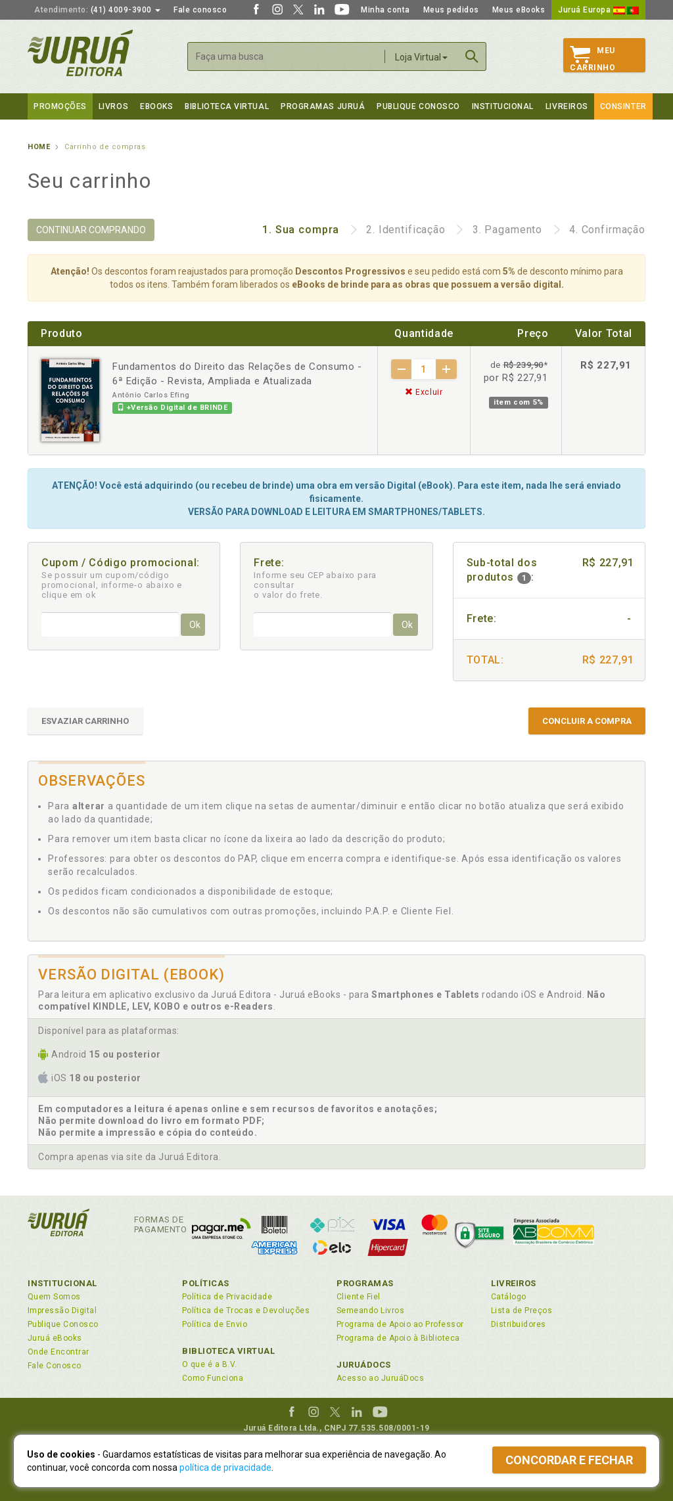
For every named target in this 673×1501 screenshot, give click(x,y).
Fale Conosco (54, 1365)
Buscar (472, 56)
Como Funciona (212, 1378)
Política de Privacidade (227, 1296)
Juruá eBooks (55, 1338)
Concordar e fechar (569, 1460)
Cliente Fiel (358, 1296)
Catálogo (508, 1296)
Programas (365, 1283)
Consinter (623, 106)
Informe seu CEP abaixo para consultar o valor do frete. (315, 585)
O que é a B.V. (209, 1364)
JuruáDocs (363, 1365)
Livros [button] (113, 106)
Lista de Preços (521, 1310)
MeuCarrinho (592, 59)
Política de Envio (214, 1324)
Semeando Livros (370, 1310)
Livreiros (566, 106)
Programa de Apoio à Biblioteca (398, 1338)
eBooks (156, 106)
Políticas (205, 1283)
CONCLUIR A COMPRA (587, 721)
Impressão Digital (62, 1310)
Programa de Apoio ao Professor (400, 1324)
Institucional (503, 106)
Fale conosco (200, 9)
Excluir (424, 392)
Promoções (60, 106)
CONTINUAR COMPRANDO (91, 230)
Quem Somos (54, 1296)
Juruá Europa (598, 9)
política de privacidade (225, 1467)
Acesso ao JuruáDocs (380, 1378)
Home (39, 147)
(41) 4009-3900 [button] (97, 9)
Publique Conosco (418, 106)
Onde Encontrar (58, 1351)
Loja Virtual (421, 57)
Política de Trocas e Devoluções (246, 1310)
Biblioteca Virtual (228, 1351)
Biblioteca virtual (227, 106)
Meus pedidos (451, 9)
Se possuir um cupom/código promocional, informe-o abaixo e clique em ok (111, 585)
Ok (194, 624)
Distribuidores (518, 1324)
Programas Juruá (323, 106)
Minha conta (385, 9)
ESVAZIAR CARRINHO (85, 721)
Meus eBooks (518, 9)
